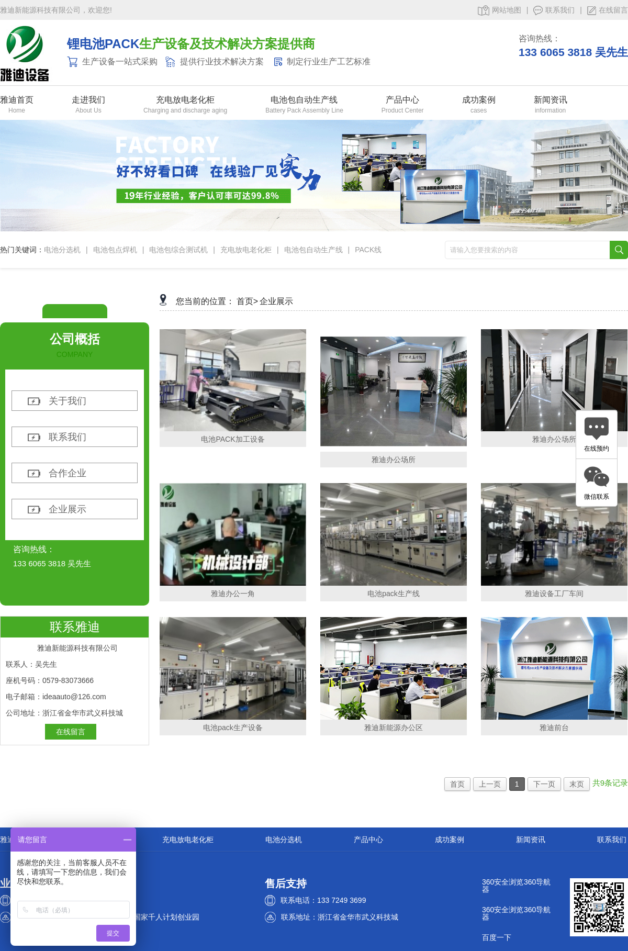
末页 (576, 784)
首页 (457, 784)
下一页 (544, 784)
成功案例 (479, 100)
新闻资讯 (550, 100)
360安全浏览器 (502, 885)
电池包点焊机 (115, 249)
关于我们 (67, 401)
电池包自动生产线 (304, 100)
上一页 (490, 784)
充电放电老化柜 (185, 100)
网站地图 (499, 10)
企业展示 (67, 509)
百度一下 (496, 937)
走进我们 (88, 100)
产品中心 (403, 100)
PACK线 (368, 249)
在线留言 (607, 10)
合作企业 (67, 473)
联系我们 (554, 10)
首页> (247, 301)
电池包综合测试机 (178, 249)
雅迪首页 (16, 100)
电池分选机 (62, 249)
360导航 (537, 882)
